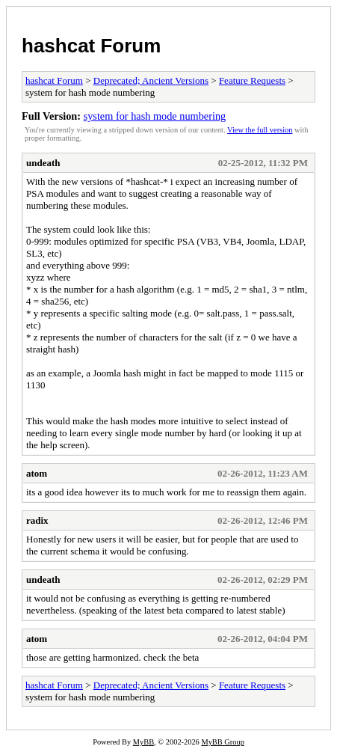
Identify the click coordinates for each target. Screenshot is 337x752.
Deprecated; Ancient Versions (150, 80)
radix (37, 520)
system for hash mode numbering (155, 116)
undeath (43, 162)
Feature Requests (252, 80)
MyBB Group (222, 742)
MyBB (143, 742)
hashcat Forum (91, 45)
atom (36, 473)
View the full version (259, 130)
